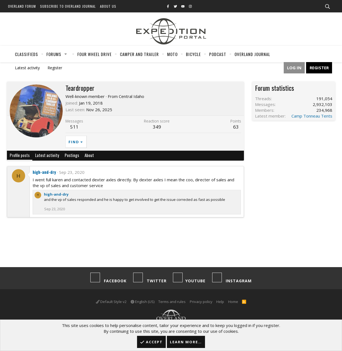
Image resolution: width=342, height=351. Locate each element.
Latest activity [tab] (47, 155)
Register (55, 67)
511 (74, 127)
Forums (53, 54)
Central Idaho (131, 96)
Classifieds (26, 54)
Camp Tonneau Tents (311, 116)
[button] (66, 54)
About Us (108, 6)
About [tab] (89, 155)
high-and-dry (44, 172)
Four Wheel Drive (94, 54)
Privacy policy (201, 301)
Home (233, 301)
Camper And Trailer (139, 54)
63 (236, 127)
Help (220, 301)
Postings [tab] (72, 155)
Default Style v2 (111, 301)
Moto (172, 54)
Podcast (217, 54)
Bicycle (193, 54)
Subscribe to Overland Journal (68, 6)
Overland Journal (252, 54)
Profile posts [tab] (20, 155)
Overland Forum (22, 6)
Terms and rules (172, 301)
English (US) (142, 301)
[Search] (327, 6)
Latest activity (27, 67)
